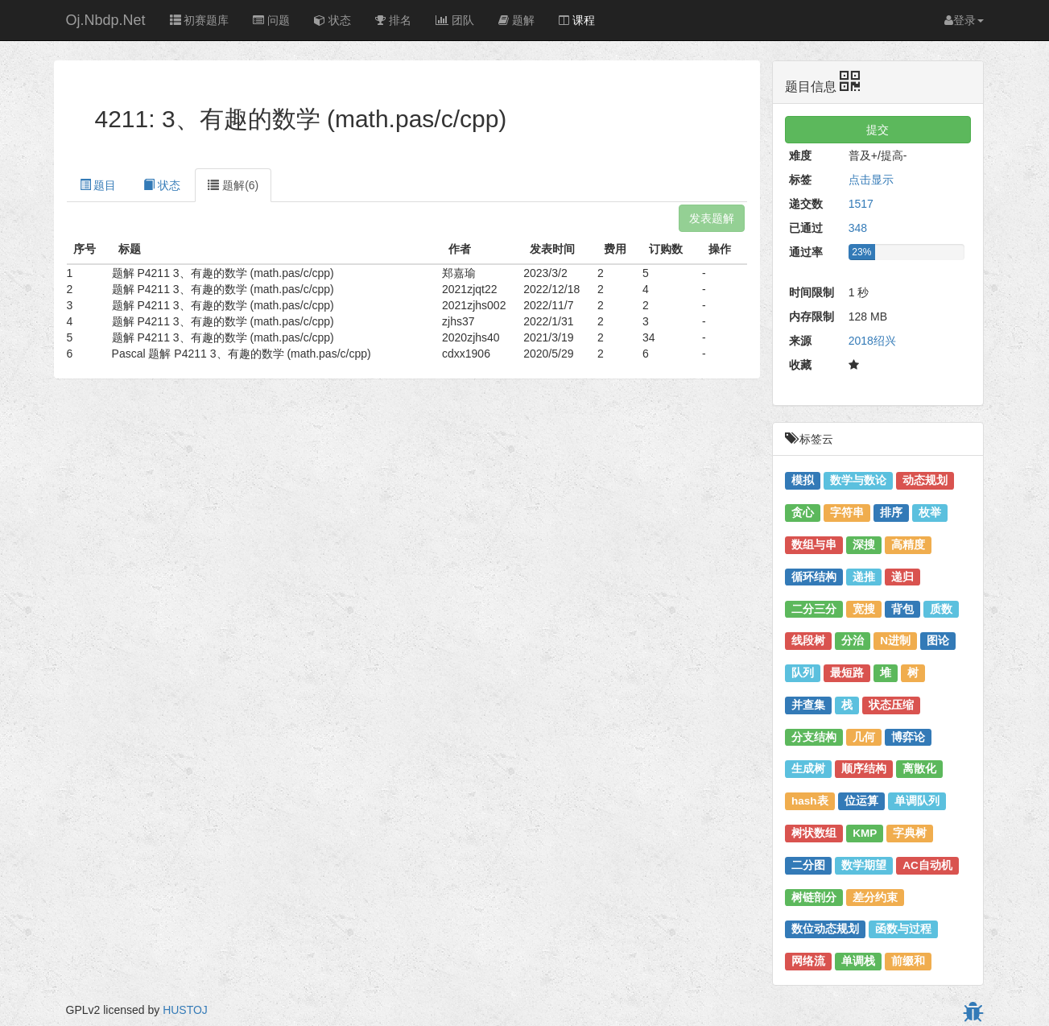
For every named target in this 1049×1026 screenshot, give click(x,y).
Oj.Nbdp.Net (106, 20)
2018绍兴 (872, 340)
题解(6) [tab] (233, 185)
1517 (861, 203)
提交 (877, 129)
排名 (393, 20)
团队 (455, 20)
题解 (516, 20)
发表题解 (711, 218)
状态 (332, 20)
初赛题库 (199, 20)
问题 (271, 20)
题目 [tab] (98, 185)
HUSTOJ (185, 1009)
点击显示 (871, 179)
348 (858, 227)
